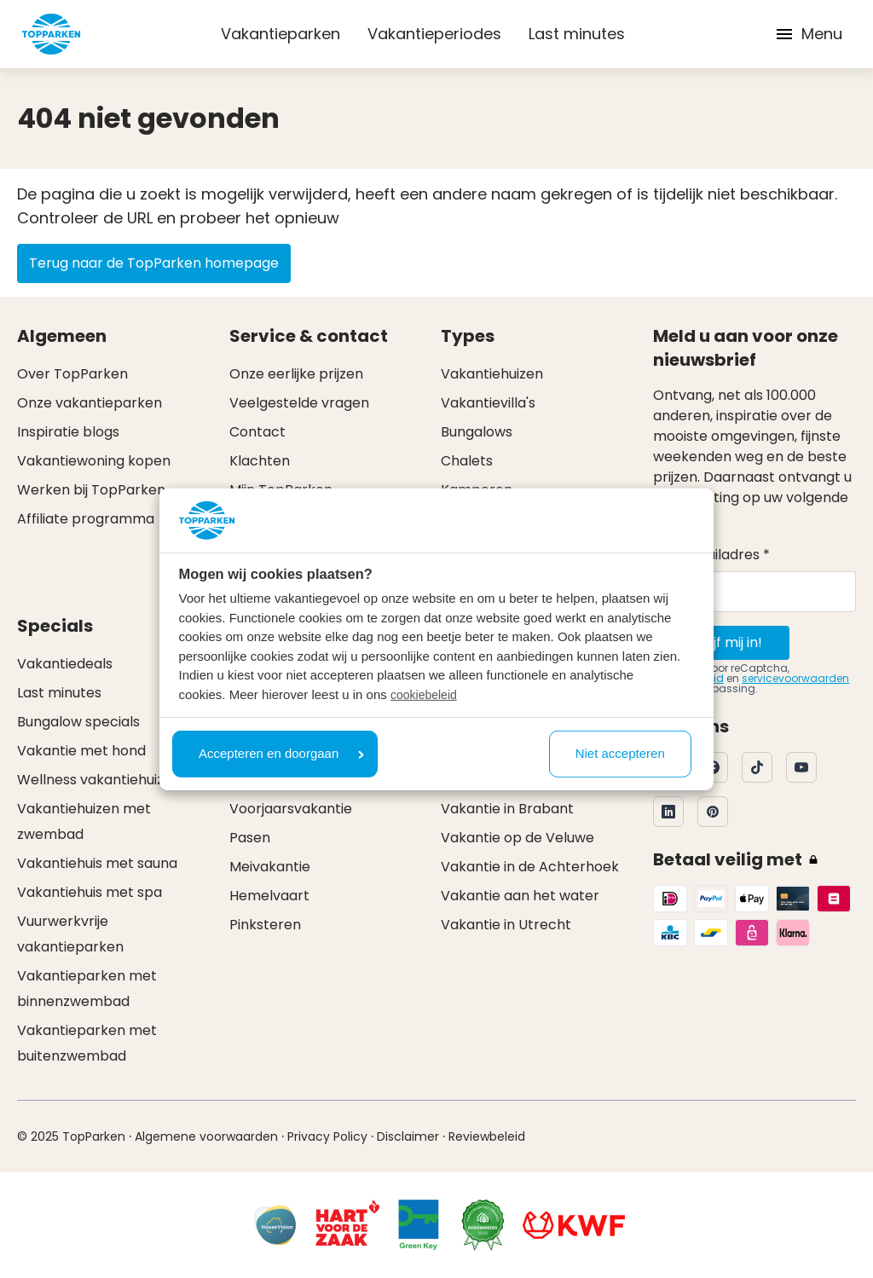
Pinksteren (265, 924)
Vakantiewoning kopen (94, 461)
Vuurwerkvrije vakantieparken (70, 934)
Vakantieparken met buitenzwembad (87, 1043)
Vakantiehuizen (492, 374)
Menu (808, 33)
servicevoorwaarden (795, 678)
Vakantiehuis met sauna (97, 863)
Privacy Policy (327, 1136)
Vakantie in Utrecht (506, 924)
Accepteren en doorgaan (281, 753)
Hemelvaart (269, 895)
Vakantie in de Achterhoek (530, 866)
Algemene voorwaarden (206, 1136)
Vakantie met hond (81, 750)
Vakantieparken (280, 33)
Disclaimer (408, 1136)
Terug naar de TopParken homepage (154, 263)
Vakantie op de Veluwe (517, 837)
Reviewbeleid (486, 1136)
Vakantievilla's (488, 403)
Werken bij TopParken (91, 490)
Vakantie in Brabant (507, 808)
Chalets (467, 461)
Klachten (259, 461)
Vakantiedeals (65, 664)
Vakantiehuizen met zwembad (84, 821)
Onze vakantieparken (89, 403)
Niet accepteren (620, 753)
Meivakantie (269, 866)
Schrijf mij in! (721, 642)
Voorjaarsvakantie (290, 808)
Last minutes (577, 33)
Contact (257, 432)
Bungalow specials (78, 722)
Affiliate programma (85, 519)
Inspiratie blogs (68, 432)
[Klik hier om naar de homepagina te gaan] (51, 34)
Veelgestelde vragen (299, 403)
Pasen (249, 837)
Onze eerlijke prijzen (296, 374)
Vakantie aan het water (520, 895)
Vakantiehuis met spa (89, 892)
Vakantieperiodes (434, 33)
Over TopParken (72, 374)
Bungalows (476, 432)
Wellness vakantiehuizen (99, 779)
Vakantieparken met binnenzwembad (87, 988)
